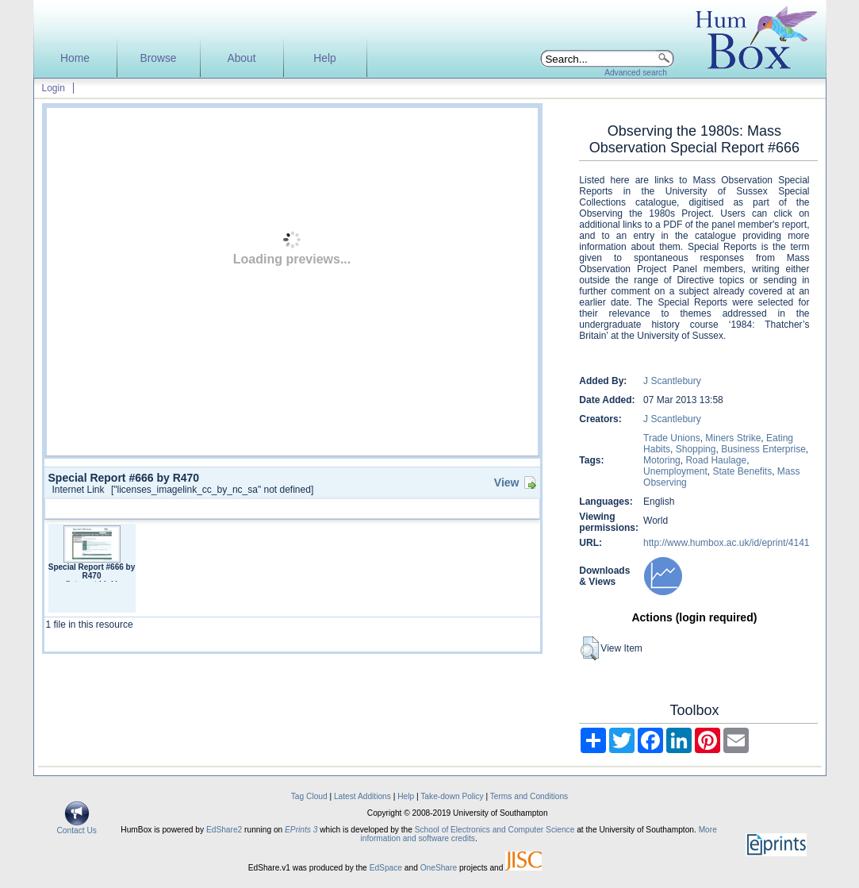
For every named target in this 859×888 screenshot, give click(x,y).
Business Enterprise (763, 449)
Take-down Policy (451, 796)
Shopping (696, 449)
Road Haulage (715, 460)
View (507, 482)
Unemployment (675, 471)
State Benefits (742, 471)
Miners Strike (733, 438)
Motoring (662, 460)
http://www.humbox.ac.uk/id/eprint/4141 (726, 542)
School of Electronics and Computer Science (495, 829)
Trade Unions (671, 438)
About (241, 58)
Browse (158, 58)
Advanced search (635, 72)
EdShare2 (224, 829)
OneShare (438, 867)
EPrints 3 (301, 829)
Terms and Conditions (529, 796)
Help (324, 58)
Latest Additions (362, 796)
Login (53, 88)
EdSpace (386, 867)
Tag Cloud (309, 796)
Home (75, 58)
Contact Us (77, 827)
